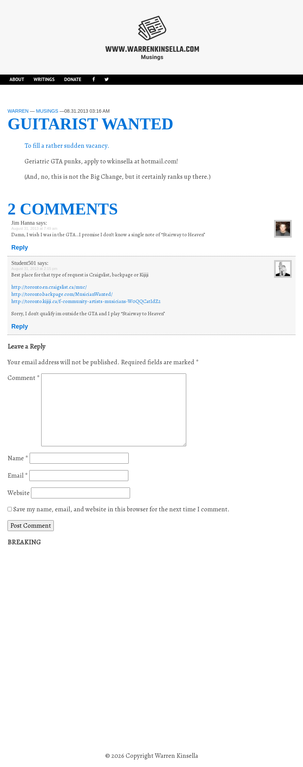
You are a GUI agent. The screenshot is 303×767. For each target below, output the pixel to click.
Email (17, 475)
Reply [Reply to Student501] (19, 326)
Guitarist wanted (90, 124)
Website (18, 493)
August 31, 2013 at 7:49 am (34, 228)
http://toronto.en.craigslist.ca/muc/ (49, 287)
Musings (47, 111)
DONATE (72, 79)
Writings (44, 79)
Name (17, 458)
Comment (23, 377)
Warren (18, 111)
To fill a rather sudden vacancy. (67, 145)
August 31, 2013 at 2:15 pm (34, 269)
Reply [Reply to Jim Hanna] (19, 247)
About (17, 79)
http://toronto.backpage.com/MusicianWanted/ (62, 294)
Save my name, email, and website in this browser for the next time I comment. (121, 509)
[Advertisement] (58, 649)
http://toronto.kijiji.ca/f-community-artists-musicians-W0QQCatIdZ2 (86, 301)
